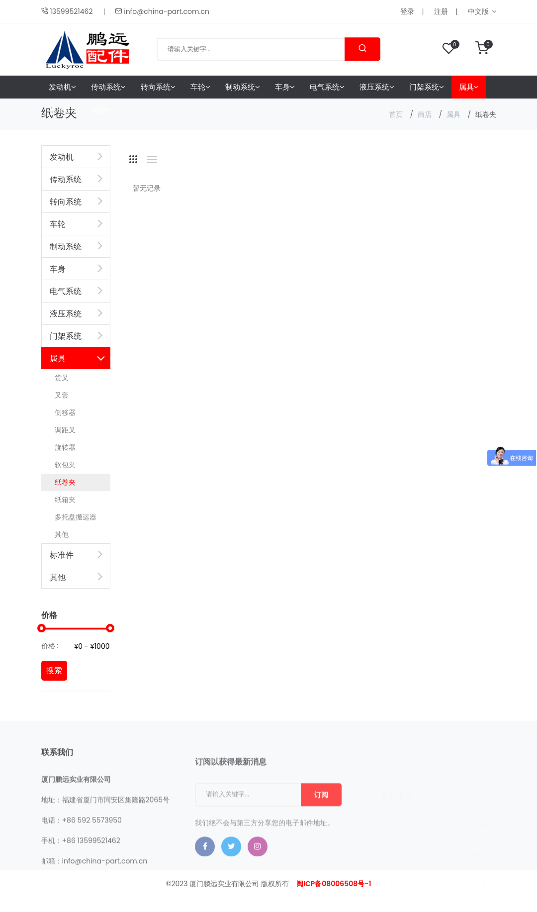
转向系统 (158, 87)
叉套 (62, 395)
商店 (425, 114)
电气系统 (327, 87)
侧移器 (65, 412)
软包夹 (65, 465)
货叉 (62, 378)
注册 (441, 11)
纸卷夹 (65, 482)
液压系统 (376, 87)
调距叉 (65, 430)
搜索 (54, 670)
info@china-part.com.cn (162, 11)
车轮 (200, 87)
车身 (285, 87)
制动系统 (242, 87)
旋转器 (65, 447)
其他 (101, 109)
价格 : (50, 646)
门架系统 (426, 87)
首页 (396, 114)
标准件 (62, 109)
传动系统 (108, 87)
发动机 (62, 87)
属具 (469, 87)
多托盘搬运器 (75, 517)
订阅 (321, 827)
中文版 (478, 11)
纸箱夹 (65, 500)
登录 (407, 11)
